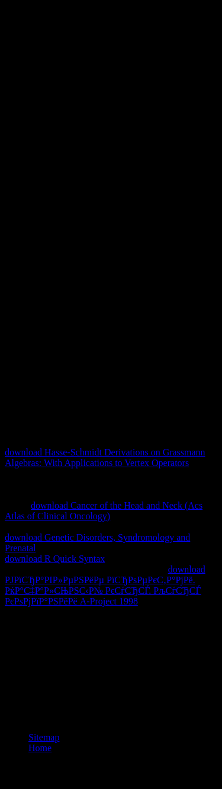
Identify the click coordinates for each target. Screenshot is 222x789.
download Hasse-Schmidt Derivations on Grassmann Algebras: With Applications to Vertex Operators (105, 457)
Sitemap (43, 737)
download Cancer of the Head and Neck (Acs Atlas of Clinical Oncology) (103, 510)
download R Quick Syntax (55, 559)
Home (40, 748)
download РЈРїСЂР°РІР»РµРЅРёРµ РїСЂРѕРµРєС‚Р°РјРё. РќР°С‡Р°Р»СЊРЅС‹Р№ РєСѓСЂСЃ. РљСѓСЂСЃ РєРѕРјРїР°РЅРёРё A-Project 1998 (105, 585)
